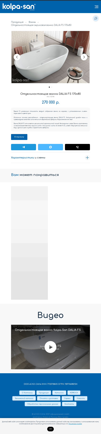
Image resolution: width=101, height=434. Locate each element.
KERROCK (74, 393)
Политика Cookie (75, 424)
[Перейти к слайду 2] (51, 87)
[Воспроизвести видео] (50, 347)
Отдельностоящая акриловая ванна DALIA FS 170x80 (41, 25)
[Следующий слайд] (84, 57)
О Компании (27, 393)
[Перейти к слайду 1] (49, 87)
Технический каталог (24, 398)
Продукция (17, 22)
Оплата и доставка (49, 398)
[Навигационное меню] (96, 7)
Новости (81, 398)
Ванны (32, 22)
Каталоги (59, 393)
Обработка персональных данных (42, 404)
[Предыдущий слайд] (17, 57)
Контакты (69, 404)
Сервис (67, 398)
